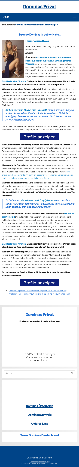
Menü (6, 17)
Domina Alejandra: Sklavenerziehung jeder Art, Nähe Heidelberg (37, 291)
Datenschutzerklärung (40, 462)
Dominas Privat (39, 6)
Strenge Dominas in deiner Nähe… (39, 34)
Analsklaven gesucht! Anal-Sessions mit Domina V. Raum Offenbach (39, 294)
